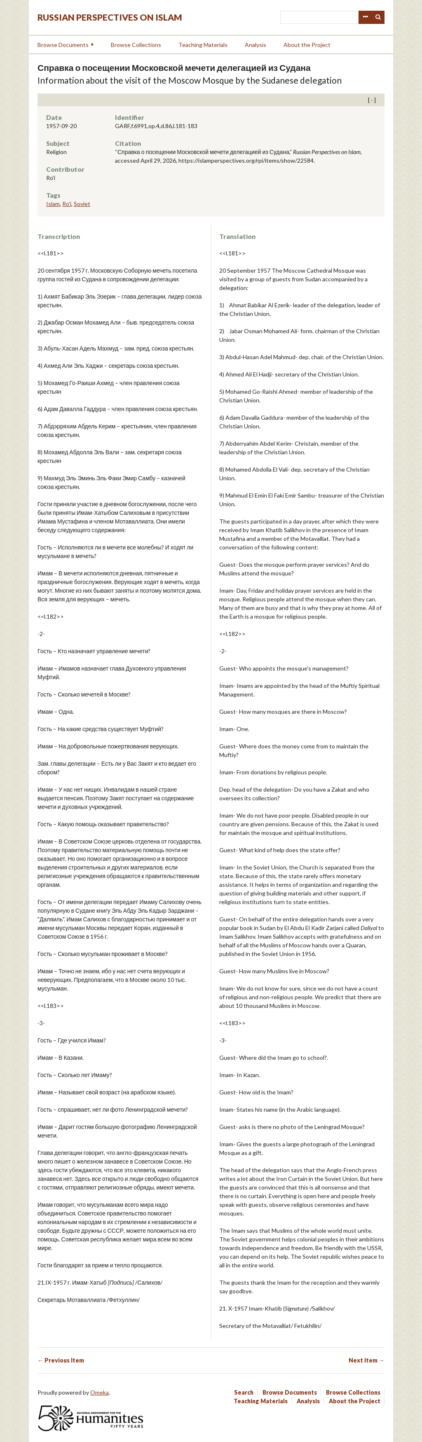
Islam (53, 203)
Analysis (255, 44)
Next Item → (366, 1360)
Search (378, 17)
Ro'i (66, 203)
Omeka (99, 1392)
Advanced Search (365, 17)
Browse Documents (63, 44)
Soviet (82, 203)
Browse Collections (136, 44)
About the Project (307, 44)
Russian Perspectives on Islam (110, 17)
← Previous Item (61, 1360)
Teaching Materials (202, 44)
